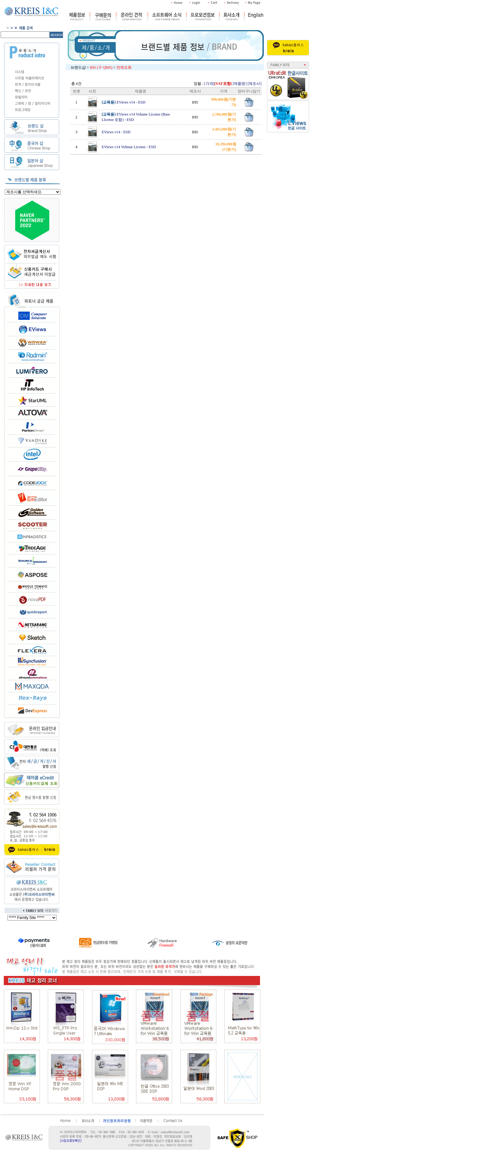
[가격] (218, 83)
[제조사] (255, 83)
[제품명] (240, 83)
